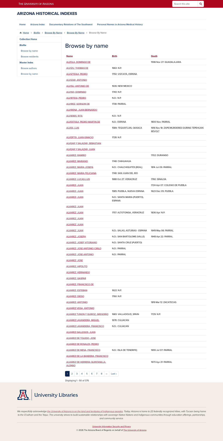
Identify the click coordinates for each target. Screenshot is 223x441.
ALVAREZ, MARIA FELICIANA (81, 173)
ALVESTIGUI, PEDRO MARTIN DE (83, 121)
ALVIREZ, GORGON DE (78, 104)
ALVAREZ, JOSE (74, 260)
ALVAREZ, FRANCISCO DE (80, 284)
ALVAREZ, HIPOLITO (76, 266)
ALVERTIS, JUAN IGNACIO (79, 137)
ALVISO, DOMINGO (76, 92)
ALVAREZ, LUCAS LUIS (78, 179)
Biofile (37, 32)
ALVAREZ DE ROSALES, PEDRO (82, 344)
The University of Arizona (134, 430)
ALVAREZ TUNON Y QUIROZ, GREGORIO (87, 314)
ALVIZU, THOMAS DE (77, 68)
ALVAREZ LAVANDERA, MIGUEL (82, 320)
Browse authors (29, 68)
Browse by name (29, 50)
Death (154, 56)
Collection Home (28, 39)
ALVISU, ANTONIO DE (77, 86)
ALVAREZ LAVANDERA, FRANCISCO (85, 326)
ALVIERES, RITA (74, 115)
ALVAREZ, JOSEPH (76, 236)
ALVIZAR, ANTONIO (76, 80)
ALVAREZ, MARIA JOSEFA (79, 167)
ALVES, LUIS (72, 127)
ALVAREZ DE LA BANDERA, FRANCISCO (87, 356)
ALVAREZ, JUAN (74, 185)
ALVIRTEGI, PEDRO (76, 98)
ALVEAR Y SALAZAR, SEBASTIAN (83, 143)
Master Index (26, 62)
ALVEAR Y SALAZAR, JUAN (80, 149)
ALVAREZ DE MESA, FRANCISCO (83, 350)
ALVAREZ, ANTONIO (77, 302)
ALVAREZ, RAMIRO (76, 155)
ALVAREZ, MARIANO (77, 161)
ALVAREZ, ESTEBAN (76, 290)
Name (71, 56)
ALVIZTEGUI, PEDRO (77, 74)
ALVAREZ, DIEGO (75, 296)
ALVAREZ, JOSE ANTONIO (80, 254)
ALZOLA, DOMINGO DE (78, 62)
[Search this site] (185, 4)
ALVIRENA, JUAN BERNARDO (81, 109)
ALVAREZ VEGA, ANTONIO (80, 308)
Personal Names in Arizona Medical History (120, 24)
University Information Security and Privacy (111, 426)
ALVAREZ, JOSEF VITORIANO (81, 242)
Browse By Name (53, 32)
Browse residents (29, 56)
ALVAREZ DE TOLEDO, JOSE (81, 338)
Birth (114, 56)
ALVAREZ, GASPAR (76, 278)
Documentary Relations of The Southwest (70, 24)
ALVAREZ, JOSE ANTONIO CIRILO (83, 248)
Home (22, 24)
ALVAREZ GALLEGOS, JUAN (80, 332)
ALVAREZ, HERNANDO (78, 272)
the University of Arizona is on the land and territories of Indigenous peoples (85, 411)
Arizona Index (37, 24)
